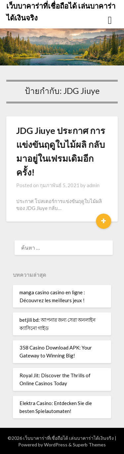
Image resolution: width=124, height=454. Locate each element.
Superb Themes (89, 444)
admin (93, 185)
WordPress (55, 444)
